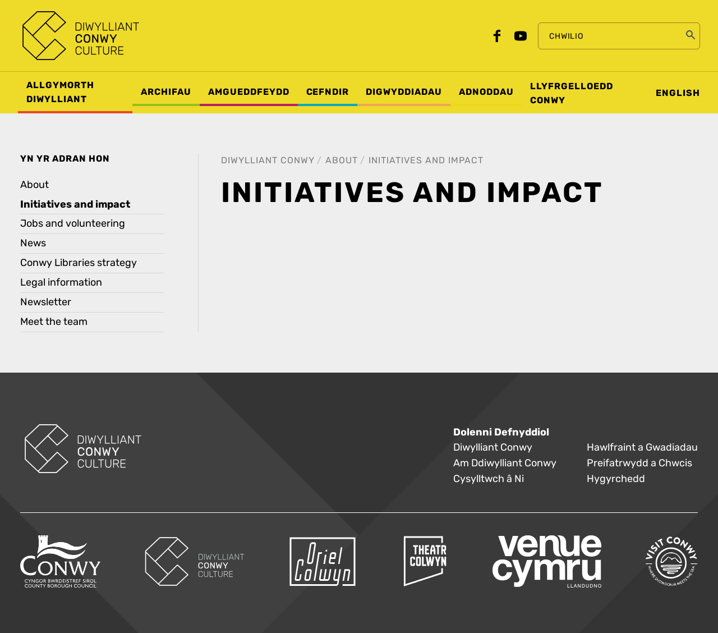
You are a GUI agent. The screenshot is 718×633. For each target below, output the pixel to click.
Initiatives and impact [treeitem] (75, 204)
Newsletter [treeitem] (45, 302)
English (678, 93)
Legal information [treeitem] (61, 282)
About (341, 160)
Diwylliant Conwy (268, 160)
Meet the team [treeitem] (54, 322)
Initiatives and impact (426, 160)
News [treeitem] (33, 243)
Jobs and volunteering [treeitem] (72, 224)
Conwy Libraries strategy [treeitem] (78, 263)
